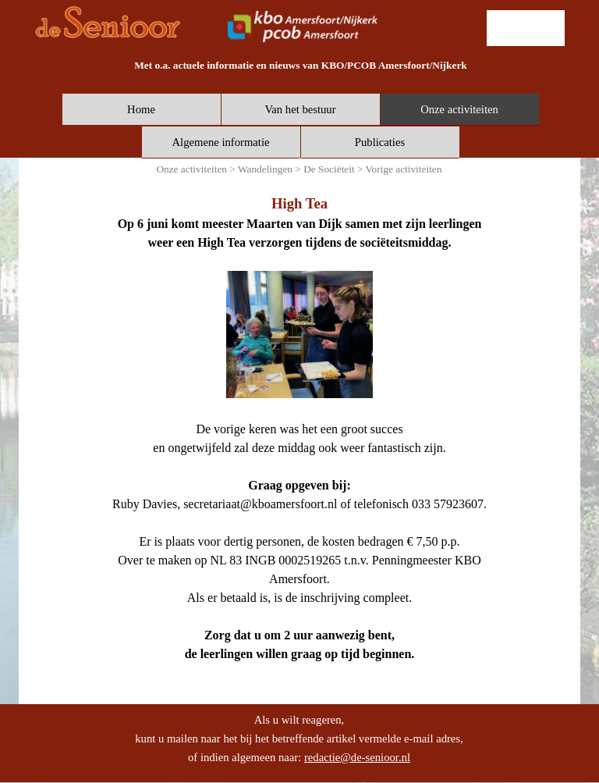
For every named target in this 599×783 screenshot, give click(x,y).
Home (141, 109)
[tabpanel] (301, 64)
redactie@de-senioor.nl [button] (357, 757)
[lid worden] (526, 28)
